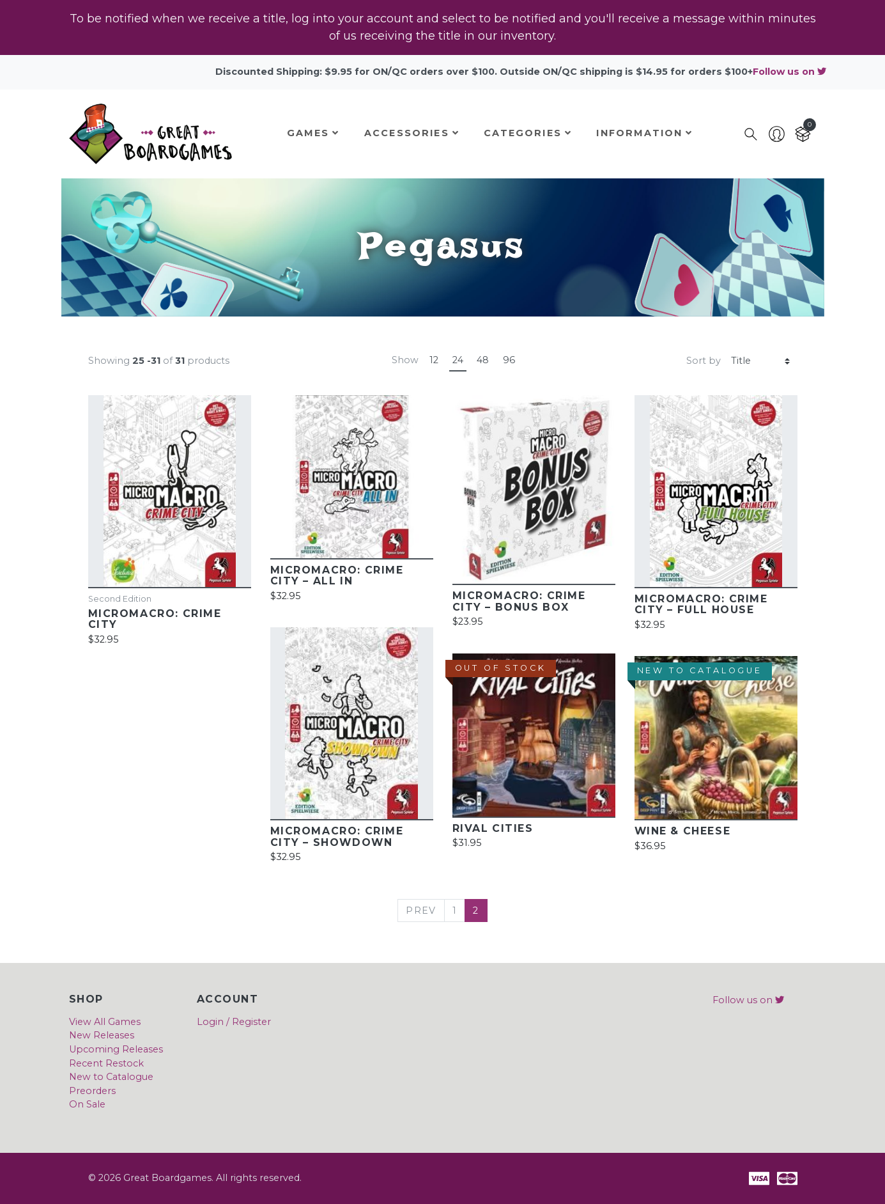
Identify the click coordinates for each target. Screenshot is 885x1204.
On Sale (87, 1104)
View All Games (105, 1022)
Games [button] (313, 133)
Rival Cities (493, 828)
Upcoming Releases (116, 1049)
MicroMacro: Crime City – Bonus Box (519, 601)
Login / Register (234, 1022)
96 (509, 360)
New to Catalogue (111, 1077)
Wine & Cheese (683, 831)
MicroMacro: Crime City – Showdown (337, 836)
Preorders (92, 1091)
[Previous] (421, 910)
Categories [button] (528, 133)
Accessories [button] (411, 133)
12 (433, 360)
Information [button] (644, 133)
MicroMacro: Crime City (155, 618)
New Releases (101, 1035)
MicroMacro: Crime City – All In (337, 575)
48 (483, 360)
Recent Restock (106, 1063)
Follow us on (789, 71)
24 (457, 360)
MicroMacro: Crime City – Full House (701, 604)
